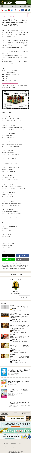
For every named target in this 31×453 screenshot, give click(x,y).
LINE (10, 259)
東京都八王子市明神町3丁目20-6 (10, 83)
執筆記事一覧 (24, 297)
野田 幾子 (15, 291)
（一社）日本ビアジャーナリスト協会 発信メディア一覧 (13, 268)
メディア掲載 (29, 6)
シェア (23, 255)
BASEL (4, 251)
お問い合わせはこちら (16, 274)
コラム (21, 6)
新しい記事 (25, 413)
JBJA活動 (25, 6)
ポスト (10, 255)
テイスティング (9, 6)
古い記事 (5, 413)
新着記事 (2, 6)
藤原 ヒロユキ (16, 319)
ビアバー (13, 6)
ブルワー (17, 6)
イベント (5, 6)
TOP (15, 413)
